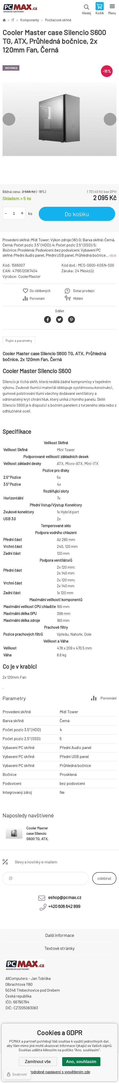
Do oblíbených (40, 291)
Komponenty (29, 20)
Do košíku (77, 214)
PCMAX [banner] (20, 9)
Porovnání (37, 298)
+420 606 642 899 (64, 906)
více (113, 255)
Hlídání (78, 298)
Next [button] (110, 119)
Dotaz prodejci (83, 291)
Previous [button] (9, 119)
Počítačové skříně (58, 20)
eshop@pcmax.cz (64, 897)
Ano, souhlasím (81, 1061)
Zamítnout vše (38, 1061)
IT (13, 20)
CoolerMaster (29, 276)
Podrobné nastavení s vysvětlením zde (59, 1072)
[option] (59, 119)
